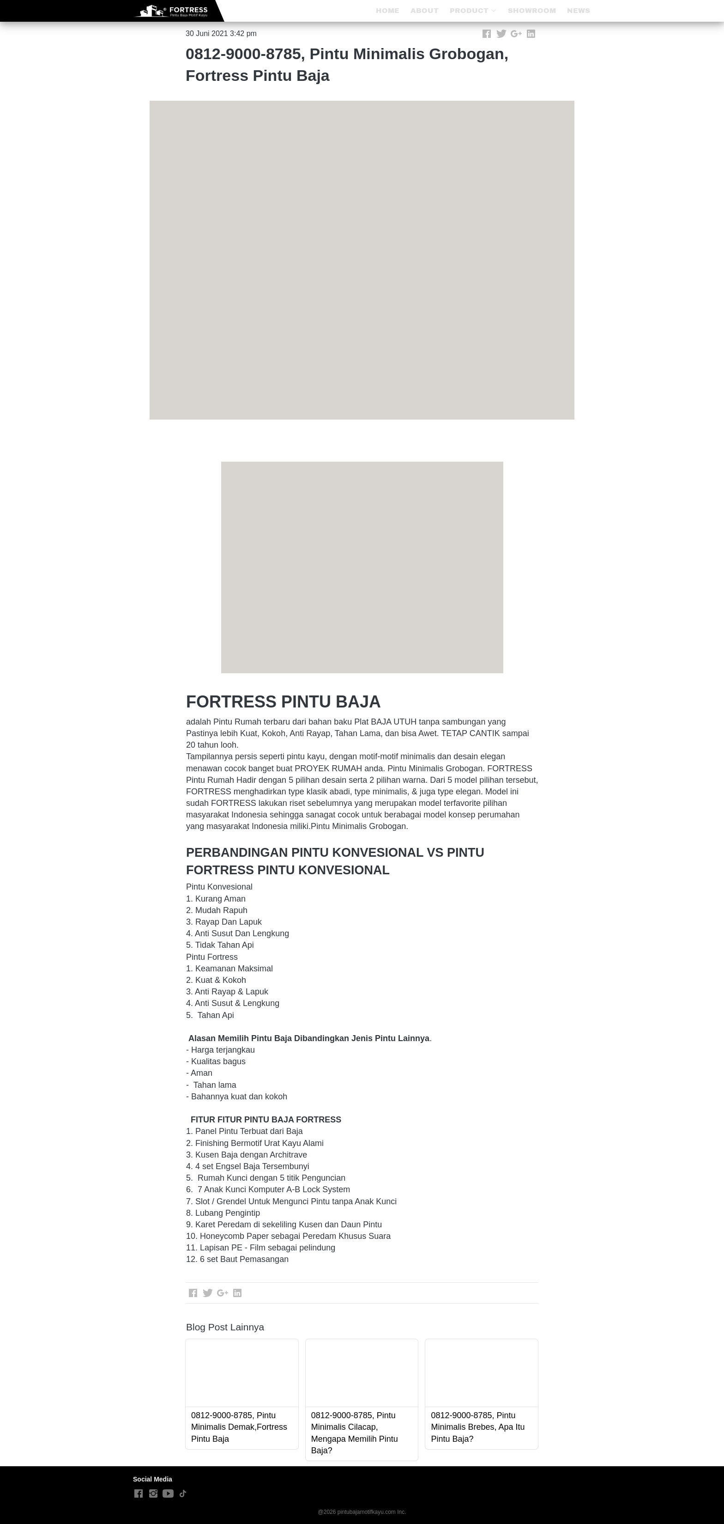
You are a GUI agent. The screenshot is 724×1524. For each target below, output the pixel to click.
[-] (138, 1494)
